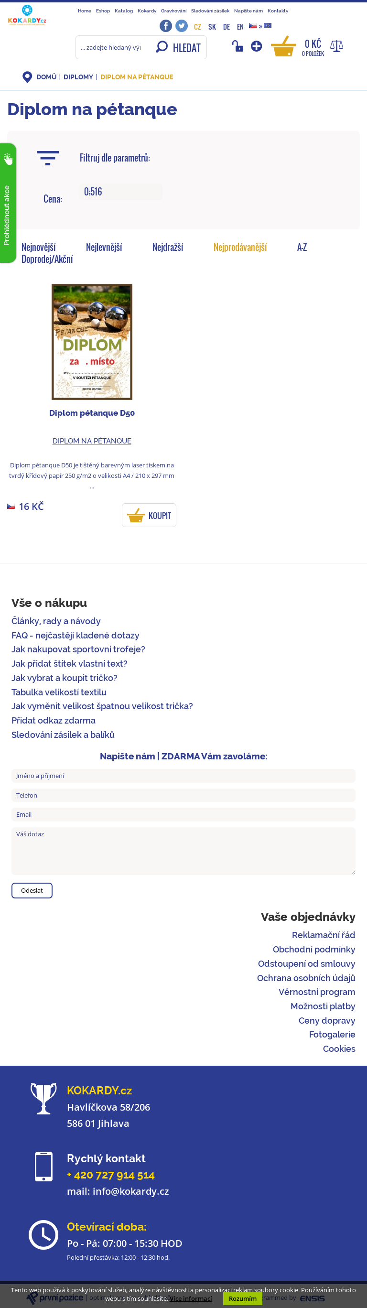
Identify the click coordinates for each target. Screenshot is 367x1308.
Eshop (103, 10)
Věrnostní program (317, 992)
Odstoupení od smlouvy (307, 964)
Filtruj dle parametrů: (115, 157)
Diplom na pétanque (136, 77)
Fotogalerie (332, 1034)
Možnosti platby (323, 1006)
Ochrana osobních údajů (306, 978)
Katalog (124, 10)
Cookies (339, 1049)
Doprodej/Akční (47, 259)
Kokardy (147, 10)
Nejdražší (168, 247)
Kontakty (278, 10)
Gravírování (173, 10)
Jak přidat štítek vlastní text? (69, 664)
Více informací (191, 1298)
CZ (197, 27)
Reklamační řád (324, 935)
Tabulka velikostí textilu (59, 692)
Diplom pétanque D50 (92, 413)
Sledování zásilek (210, 10)
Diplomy (78, 77)
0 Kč (313, 47)
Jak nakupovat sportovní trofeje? (78, 649)
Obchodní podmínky (314, 949)
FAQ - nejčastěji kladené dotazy (75, 635)
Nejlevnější (104, 247)
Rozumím (243, 1298)
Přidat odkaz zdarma (53, 720)
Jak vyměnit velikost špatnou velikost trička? (102, 706)
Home (84, 10)
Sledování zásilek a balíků (63, 735)
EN (240, 27)
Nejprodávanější (240, 247)
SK (212, 27)
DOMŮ (46, 77)
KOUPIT (160, 515)
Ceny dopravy (327, 1021)
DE (226, 27)
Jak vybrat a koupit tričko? (64, 678)
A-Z (302, 247)
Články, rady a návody (56, 621)
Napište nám (248, 10)
